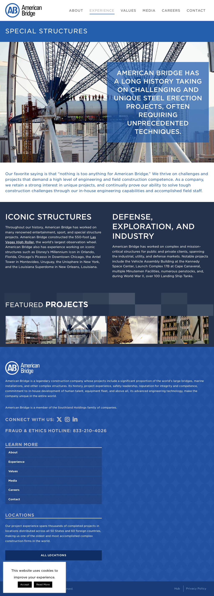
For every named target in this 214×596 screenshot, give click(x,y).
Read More (43, 584)
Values (13, 471)
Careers (13, 489)
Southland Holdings (72, 407)
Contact (14, 499)
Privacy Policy (196, 588)
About (13, 452)
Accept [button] (24, 584)
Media (12, 480)
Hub (177, 588)
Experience (16, 461)
